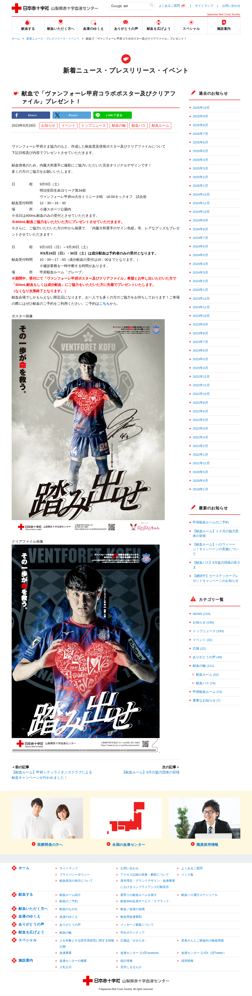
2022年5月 (200, 420)
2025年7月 (200, 134)
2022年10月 (201, 394)
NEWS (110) (201, 614)
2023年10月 (201, 316)
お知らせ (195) (203, 622)
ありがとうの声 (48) (207, 657)
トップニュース (93, 126)
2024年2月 (200, 281)
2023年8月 (200, 333)
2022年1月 (200, 454)
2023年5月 (200, 359)
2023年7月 (200, 342)
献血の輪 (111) (203, 665)
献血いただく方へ (33, 909)
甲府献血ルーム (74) (207, 692)
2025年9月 (200, 116)
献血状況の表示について (76, 881)
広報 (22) (199, 648)
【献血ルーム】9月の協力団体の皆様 (151, 773)
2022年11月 (201, 385)
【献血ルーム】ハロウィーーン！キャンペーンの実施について (215, 549)
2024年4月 (200, 264)
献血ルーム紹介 (70, 895)
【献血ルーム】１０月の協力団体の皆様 (215, 533)
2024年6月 (200, 246)
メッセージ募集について (137, 925)
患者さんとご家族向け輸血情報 (202, 940)
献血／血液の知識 (132, 909)
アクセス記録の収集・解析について (144, 875)
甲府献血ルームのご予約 (211, 522)
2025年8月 (200, 125)
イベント (68, 126)
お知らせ (48, 126)
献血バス (139, 126)
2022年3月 (200, 437)
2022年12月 (201, 376)
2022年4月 (200, 428)
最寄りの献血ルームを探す (138, 895)
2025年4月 (200, 160)
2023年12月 (201, 298)
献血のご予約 (69, 901)
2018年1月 (200, 489)
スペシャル (27, 940)
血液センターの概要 (73, 961)
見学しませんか (131, 967)
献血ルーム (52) (207, 674)
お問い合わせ (231, 5)
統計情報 (126, 961)
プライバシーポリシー (75, 875)
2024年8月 (200, 229)
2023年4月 (200, 368)
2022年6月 (200, 411)
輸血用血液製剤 (131, 917)
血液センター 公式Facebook (139, 953)
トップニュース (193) (208, 631)
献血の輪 (119, 126)
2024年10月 (201, 211)
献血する (25, 895)
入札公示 (66, 967)
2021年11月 (201, 463)
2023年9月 (200, 324)
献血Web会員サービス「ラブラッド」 (146, 901)
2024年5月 (200, 255)
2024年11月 (201, 203)
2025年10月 (201, 107)
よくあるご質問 (169, 5)
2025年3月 (200, 168)
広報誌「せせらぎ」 (134, 940)
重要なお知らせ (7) (206, 700)
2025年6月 (200, 142)
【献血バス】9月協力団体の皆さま (216, 565)
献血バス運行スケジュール (199, 895)
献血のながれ (69, 909)
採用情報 (187, 961)
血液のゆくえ (29, 916)
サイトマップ (204, 5)
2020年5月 (200, 472)
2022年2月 (200, 446)
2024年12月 (201, 194)
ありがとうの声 (31, 924)
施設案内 (25, 960)
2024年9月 (200, 220)
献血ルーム (160, 126)
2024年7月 (200, 238)
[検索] (131, 6)
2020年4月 (200, 480)
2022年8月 (200, 402)
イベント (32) (202, 640)
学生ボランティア (132, 933)
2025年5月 (200, 151)
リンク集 (187, 875)
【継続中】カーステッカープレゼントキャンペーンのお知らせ (215, 578)
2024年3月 (200, 272)
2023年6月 (200, 350)
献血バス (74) (206, 683)
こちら (104, 304)
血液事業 (66, 953)
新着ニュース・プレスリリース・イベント (53, 38)
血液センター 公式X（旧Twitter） (203, 953)
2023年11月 (201, 307)
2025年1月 (200, 185)
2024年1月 (200, 289)
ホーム (16, 38)
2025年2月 (200, 177)
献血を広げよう (31, 932)
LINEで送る (114, 115)
